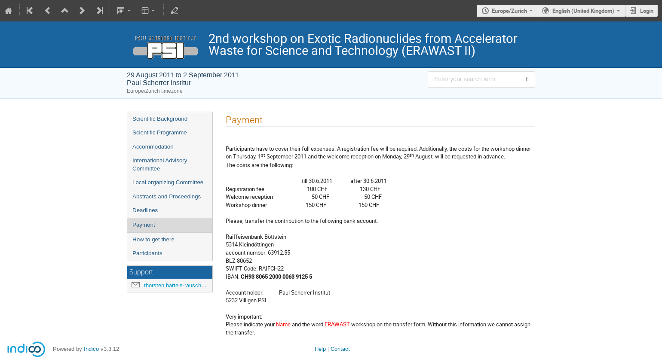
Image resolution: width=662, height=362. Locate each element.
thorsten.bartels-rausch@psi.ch (183, 285)
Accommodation (153, 146)
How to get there (153, 239)
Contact (340, 349)
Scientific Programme (159, 132)
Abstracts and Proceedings (166, 196)
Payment (143, 225)
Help (320, 349)
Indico (91, 349)
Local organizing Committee (167, 182)
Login (646, 11)
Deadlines (145, 210)
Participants (147, 253)
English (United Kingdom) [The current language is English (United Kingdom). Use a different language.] (583, 11)
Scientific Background (159, 119)
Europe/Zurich (509, 11)
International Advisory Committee (159, 164)
